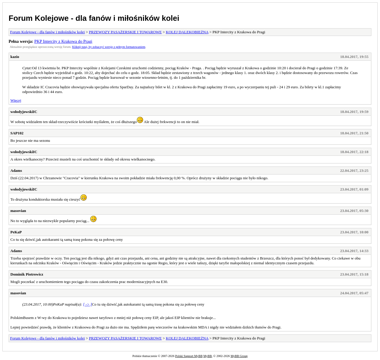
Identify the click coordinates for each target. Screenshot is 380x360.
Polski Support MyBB (188, 356)
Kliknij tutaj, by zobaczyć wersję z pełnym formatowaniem (108, 46)
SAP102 (16, 133)
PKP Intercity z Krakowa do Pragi (63, 41)
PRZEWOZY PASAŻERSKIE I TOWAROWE (125, 32)
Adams (16, 170)
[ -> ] (87, 304)
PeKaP (16, 232)
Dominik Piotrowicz (26, 274)
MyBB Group (239, 356)
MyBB (207, 356)
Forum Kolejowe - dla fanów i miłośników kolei (94, 18)
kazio (14, 56)
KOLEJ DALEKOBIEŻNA (187, 32)
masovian (18, 210)
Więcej (15, 100)
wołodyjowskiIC (23, 111)
